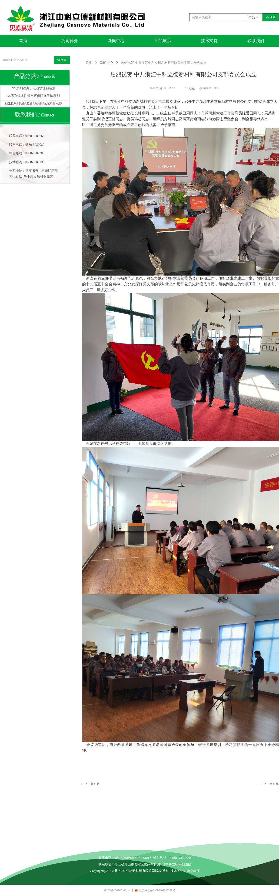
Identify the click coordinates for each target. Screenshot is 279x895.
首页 (89, 62)
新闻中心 (106, 62)
